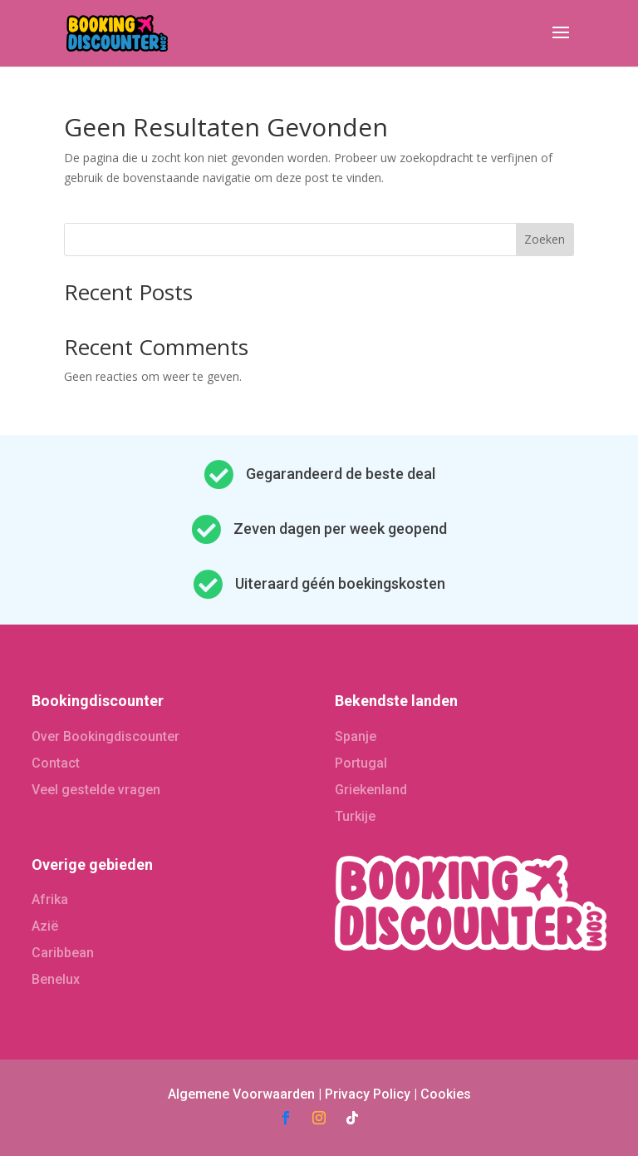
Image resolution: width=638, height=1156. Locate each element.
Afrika (50, 899)
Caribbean (63, 953)
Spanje (355, 736)
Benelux (56, 979)
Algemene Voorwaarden (241, 1094)
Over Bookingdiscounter (105, 736)
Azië (45, 926)
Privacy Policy (367, 1094)
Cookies (445, 1094)
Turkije (355, 816)
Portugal (361, 763)
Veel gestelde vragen (96, 790)
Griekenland (371, 790)
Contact (56, 763)
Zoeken (544, 239)
